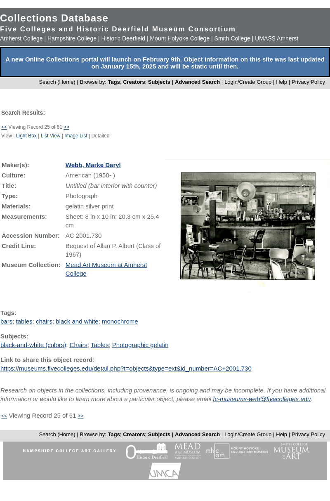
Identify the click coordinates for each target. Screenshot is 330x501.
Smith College (232, 38)
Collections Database (54, 18)
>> (66, 127)
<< (4, 127)
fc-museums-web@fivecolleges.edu (262, 398)
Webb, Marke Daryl (93, 164)
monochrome (120, 321)
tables (24, 321)
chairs (44, 321)
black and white (77, 321)
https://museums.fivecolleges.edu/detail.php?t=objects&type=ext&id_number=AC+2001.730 (126, 368)
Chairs (78, 344)
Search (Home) (57, 82)
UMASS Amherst (276, 38)
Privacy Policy (308, 82)
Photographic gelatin (140, 344)
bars (6, 321)
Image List (75, 136)
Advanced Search (197, 82)
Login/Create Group (248, 82)
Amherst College (21, 38)
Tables (99, 344)
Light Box (26, 136)
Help (281, 82)
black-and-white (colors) (33, 344)
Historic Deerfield (123, 38)
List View (51, 136)
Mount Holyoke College (180, 38)
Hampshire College (72, 38)
